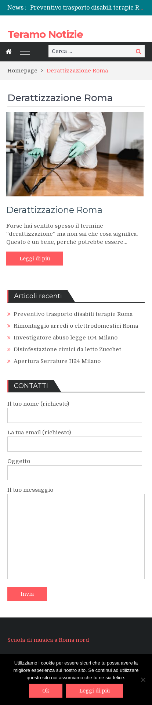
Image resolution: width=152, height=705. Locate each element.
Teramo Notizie (45, 34)
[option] (87, 8)
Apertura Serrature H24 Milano (57, 361)
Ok (45, 691)
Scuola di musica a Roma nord (48, 640)
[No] (142, 679)
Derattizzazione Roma (54, 209)
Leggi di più (34, 258)
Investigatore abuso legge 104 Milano (65, 337)
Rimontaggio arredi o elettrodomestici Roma (76, 326)
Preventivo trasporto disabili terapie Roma (91, 7)
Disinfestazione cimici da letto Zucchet (67, 349)
